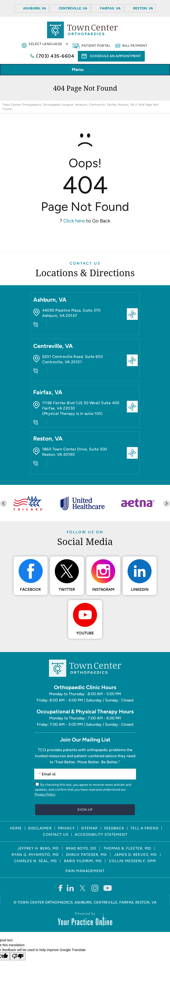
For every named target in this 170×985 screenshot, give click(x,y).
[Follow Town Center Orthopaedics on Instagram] (95, 887)
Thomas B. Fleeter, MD (127, 848)
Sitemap (89, 828)
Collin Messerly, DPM (132, 861)
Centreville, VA (73, 8)
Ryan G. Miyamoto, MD (35, 854)
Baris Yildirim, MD (83, 861)
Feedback (114, 828)
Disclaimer (40, 828)
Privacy (66, 828)
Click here (74, 221)
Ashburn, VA (34, 8)
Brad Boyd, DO (81, 848)
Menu (84, 70)
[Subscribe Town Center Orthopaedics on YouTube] (107, 887)
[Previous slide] (3, 503)
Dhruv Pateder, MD (86, 854)
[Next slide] (166, 503)
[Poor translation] (17, 956)
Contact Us (85, 263)
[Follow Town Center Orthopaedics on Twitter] (83, 887)
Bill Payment (134, 46)
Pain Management (85, 871)
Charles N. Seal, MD (35, 861)
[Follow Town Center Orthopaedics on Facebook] (60, 887)
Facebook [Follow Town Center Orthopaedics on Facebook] (30, 589)
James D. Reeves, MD (135, 854)
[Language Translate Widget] (48, 44)
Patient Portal (95, 46)
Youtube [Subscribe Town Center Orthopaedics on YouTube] (85, 633)
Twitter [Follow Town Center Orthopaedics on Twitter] (67, 589)
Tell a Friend (144, 828)
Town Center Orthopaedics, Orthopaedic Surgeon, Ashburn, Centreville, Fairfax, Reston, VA (68, 104)
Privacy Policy (45, 794)
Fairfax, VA (110, 8)
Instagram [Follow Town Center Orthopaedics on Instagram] (103, 589)
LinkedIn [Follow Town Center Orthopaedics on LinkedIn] (139, 589)
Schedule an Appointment (115, 56)
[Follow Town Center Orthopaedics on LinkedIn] (70, 887)
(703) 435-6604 (55, 56)
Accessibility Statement (101, 834)
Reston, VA (143, 8)
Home (16, 828)
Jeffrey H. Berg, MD (38, 848)
